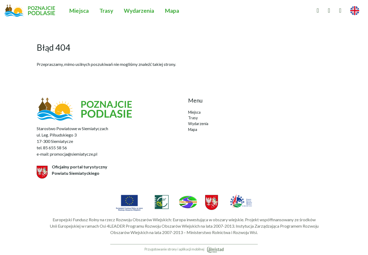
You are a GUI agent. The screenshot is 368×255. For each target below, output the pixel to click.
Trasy (106, 10)
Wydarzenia (139, 10)
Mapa (172, 10)
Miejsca (79, 10)
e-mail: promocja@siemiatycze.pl (67, 153)
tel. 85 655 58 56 (52, 147)
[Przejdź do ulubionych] (317, 10)
